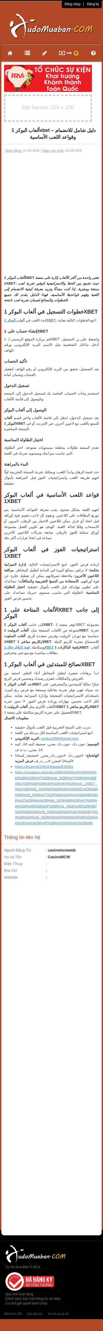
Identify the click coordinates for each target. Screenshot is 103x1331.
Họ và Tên (13, 857)
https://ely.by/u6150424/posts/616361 (44, 767)
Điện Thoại (13, 864)
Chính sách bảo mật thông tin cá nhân (32, 1299)
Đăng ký (93, 4)
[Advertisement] (51, 207)
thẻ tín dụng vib (58, 1313)
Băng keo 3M (13, 1313)
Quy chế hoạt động (19, 1294)
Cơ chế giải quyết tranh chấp (26, 1303)
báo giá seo (35, 1313)
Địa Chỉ (10, 870)
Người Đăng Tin (17, 850)
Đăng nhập (73, 4)
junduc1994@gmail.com (60, 738)
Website (11, 877)
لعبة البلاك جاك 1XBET (29, 647)
